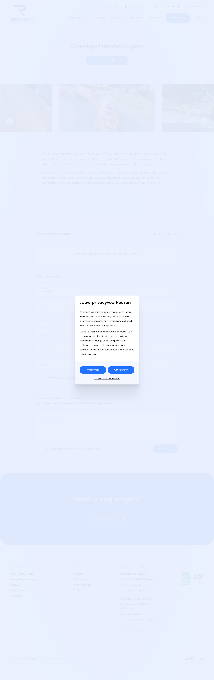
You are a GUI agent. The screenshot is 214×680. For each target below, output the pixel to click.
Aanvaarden (121, 370)
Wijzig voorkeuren (107, 379)
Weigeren (93, 370)
